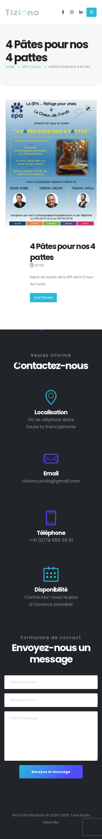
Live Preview (43, 297)
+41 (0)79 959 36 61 (51, 540)
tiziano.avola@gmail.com (51, 481)
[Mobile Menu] (91, 12)
